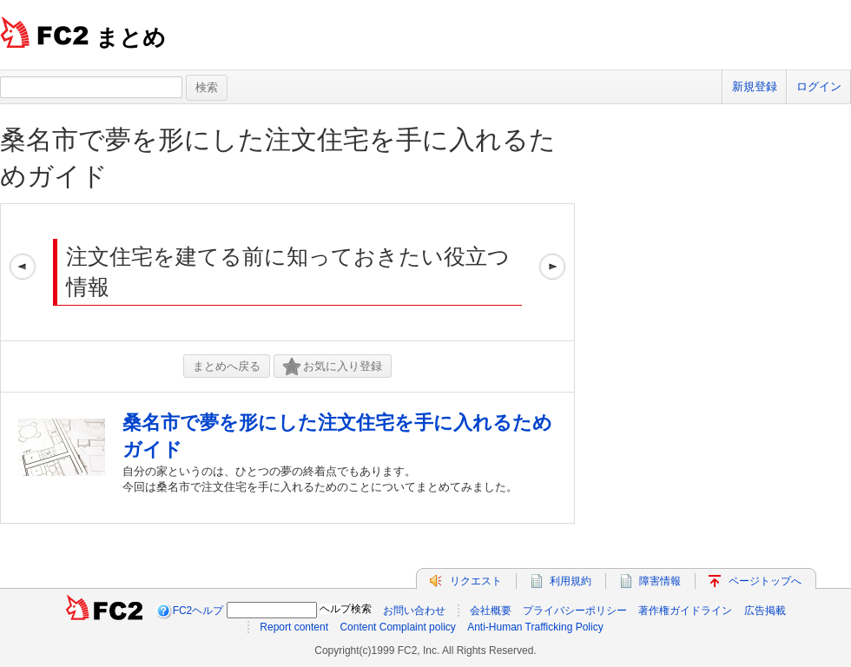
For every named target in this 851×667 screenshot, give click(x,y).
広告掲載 (765, 610)
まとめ (131, 37)
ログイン (818, 86)
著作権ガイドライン (685, 610)
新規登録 (754, 86)
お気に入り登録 (332, 367)
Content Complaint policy (397, 627)
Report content (294, 627)
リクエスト (476, 581)
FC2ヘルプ (198, 610)
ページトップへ (765, 581)
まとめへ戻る (227, 366)
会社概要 (490, 610)
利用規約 (570, 581)
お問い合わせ (414, 610)
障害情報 (660, 581)
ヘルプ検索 (346, 609)
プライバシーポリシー (575, 610)
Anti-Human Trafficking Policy (535, 627)
